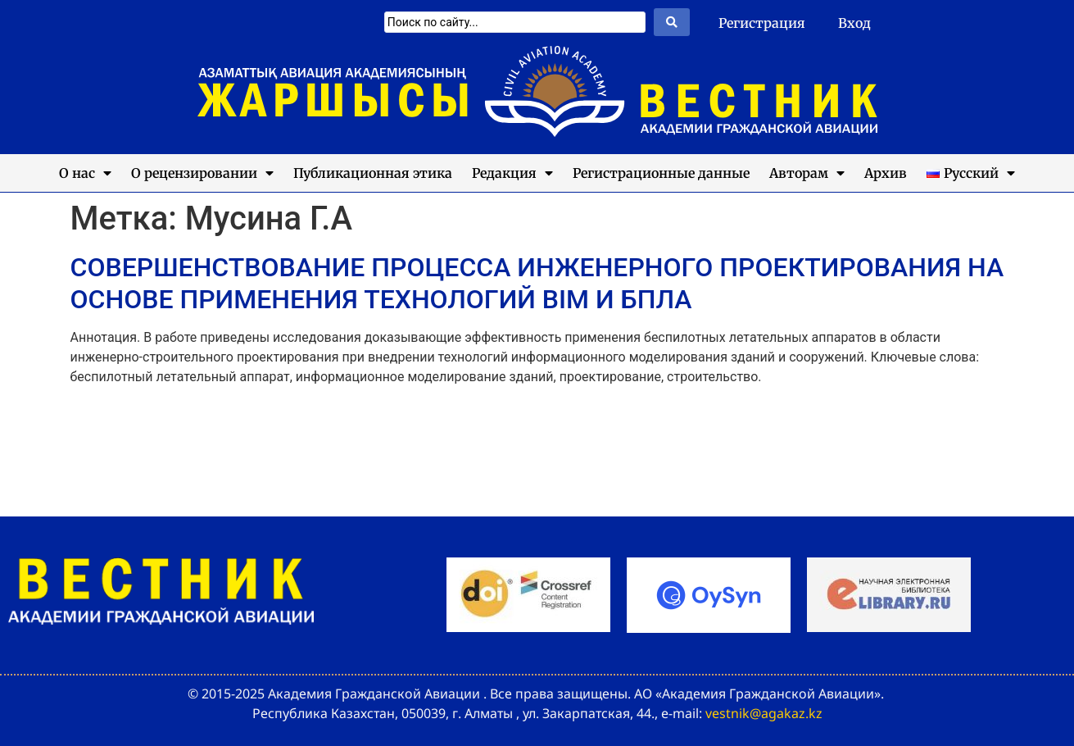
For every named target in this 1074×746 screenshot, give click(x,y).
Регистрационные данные (661, 173)
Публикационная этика (372, 173)
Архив (885, 173)
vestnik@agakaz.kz (763, 713)
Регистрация (761, 23)
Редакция (512, 173)
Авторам (807, 173)
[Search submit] (672, 22)
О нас (85, 173)
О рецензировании (202, 173)
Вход (854, 23)
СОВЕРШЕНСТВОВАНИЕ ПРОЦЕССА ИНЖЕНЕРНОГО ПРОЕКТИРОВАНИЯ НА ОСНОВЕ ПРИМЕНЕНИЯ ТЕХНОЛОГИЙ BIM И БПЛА (537, 283)
